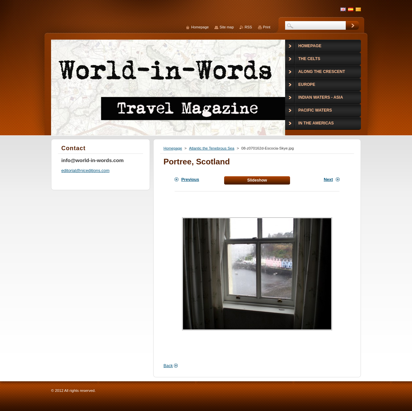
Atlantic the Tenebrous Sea (211, 148)
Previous (190, 179)
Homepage (172, 148)
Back (168, 365)
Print (266, 27)
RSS (248, 27)
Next (328, 179)
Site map (227, 27)
